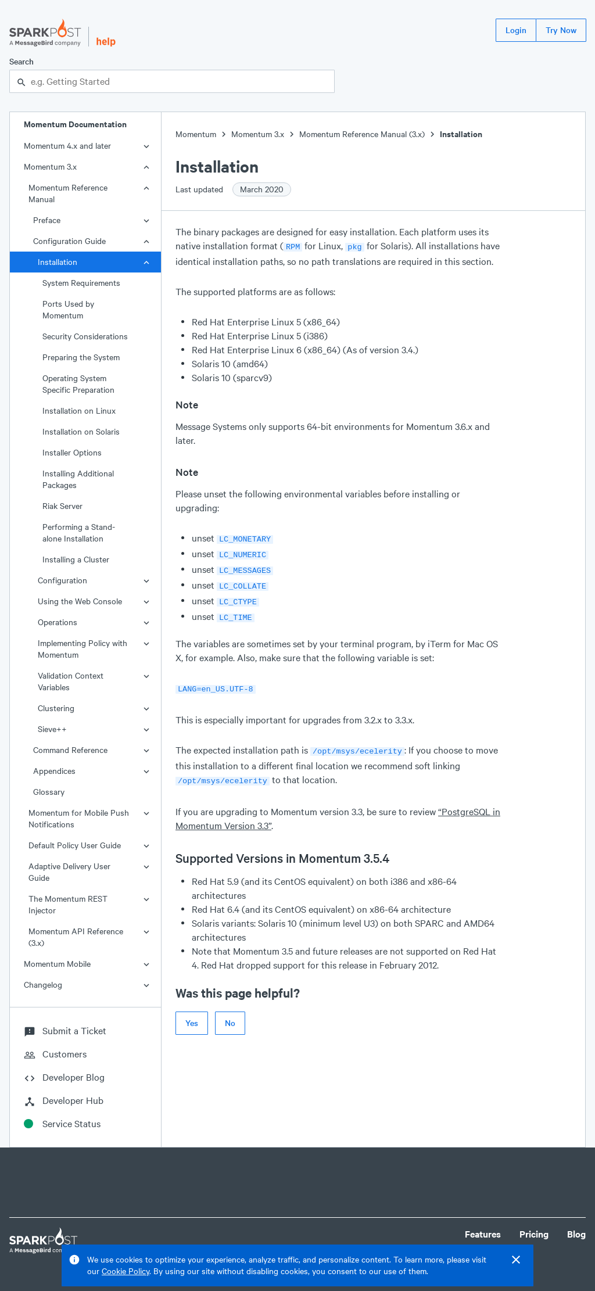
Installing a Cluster (75, 559)
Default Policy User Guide (74, 845)
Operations (57, 621)
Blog (576, 1234)
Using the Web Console (80, 601)
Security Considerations (85, 336)
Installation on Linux (79, 410)
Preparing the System (81, 357)
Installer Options (72, 452)
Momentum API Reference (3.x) (75, 937)
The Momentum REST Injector (67, 904)
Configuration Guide (69, 240)
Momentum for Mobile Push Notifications (78, 818)
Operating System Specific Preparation (78, 383)
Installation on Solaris (81, 431)
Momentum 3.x (50, 166)
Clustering (56, 707)
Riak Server (62, 505)
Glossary (48, 791)
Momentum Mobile (57, 963)
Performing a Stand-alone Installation (78, 532)
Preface (46, 219)
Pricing (534, 1234)
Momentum (195, 133)
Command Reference (70, 749)
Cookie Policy (125, 1270)
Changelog (43, 984)
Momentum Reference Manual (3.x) (362, 133)
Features (483, 1234)
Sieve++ (52, 728)
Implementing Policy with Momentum (82, 648)
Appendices (54, 770)
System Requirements (81, 282)
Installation (57, 261)
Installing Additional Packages (78, 479)
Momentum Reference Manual (67, 193)
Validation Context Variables (70, 681)
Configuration (62, 580)
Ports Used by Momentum (68, 309)
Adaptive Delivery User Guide (69, 871)
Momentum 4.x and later (67, 145)
